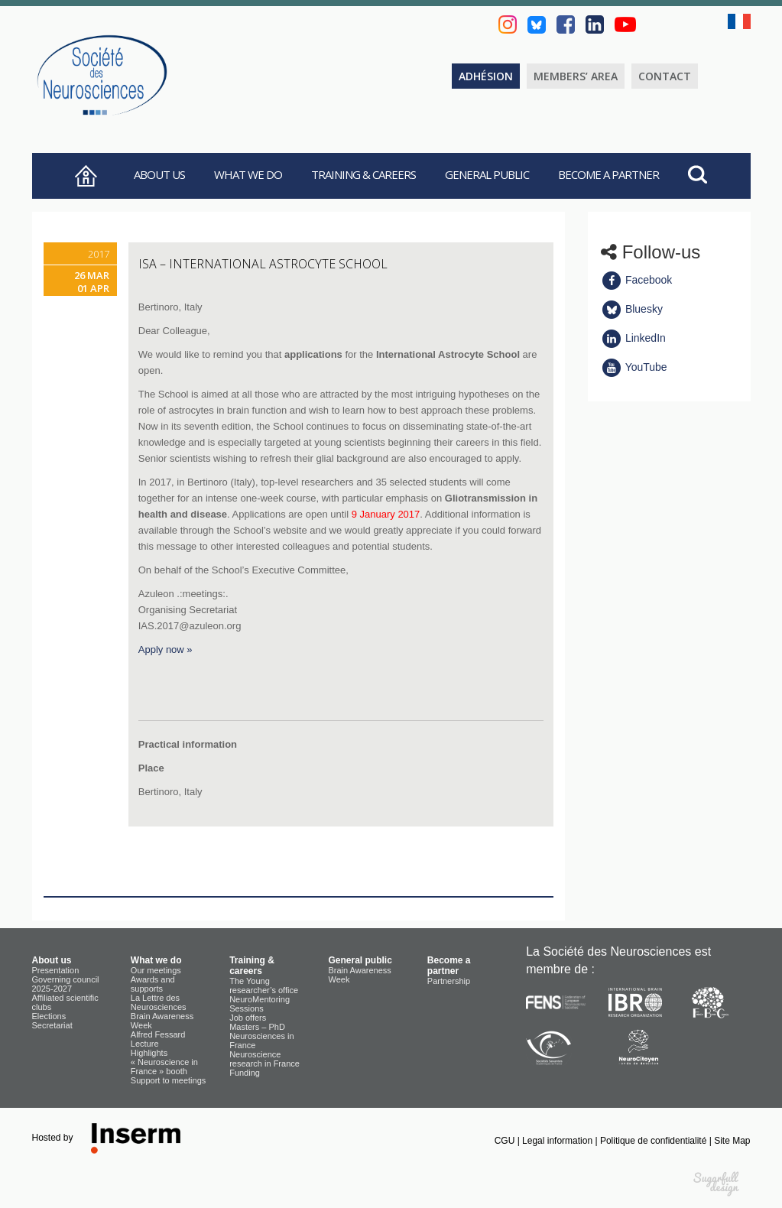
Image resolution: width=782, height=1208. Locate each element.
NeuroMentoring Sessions (259, 1004)
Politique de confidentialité (654, 1140)
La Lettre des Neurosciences (159, 1002)
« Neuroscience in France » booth (164, 1066)
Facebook (636, 280)
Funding (244, 1072)
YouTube (634, 367)
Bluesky (632, 309)
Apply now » (165, 649)
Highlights (149, 1052)
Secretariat (52, 1025)
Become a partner (608, 174)
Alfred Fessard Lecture (158, 1039)
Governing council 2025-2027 (65, 984)
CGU (506, 1140)
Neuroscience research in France (264, 1059)
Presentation (55, 970)
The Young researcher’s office (263, 985)
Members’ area (576, 76)
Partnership (448, 981)
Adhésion (486, 76)
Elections (49, 1016)
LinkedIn (633, 338)
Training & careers (363, 174)
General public (487, 174)
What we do (248, 174)
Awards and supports (153, 984)
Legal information (558, 1140)
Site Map (732, 1140)
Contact (664, 76)
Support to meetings (168, 1080)
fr (739, 21)
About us (159, 174)
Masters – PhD (257, 1026)
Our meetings (156, 970)
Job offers (247, 1017)
